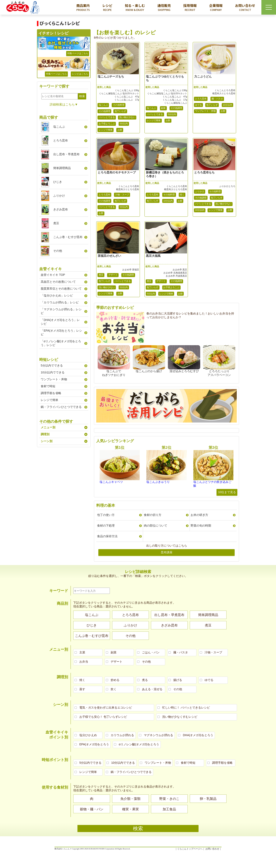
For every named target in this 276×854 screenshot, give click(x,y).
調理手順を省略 (51, 393)
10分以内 (227, 105)
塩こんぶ (103, 105)
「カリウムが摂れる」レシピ (60, 302)
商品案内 (83, 7)
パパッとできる (107, 117)
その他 (57, 250)
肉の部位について (155, 525)
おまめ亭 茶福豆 (130, 269)
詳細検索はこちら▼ (64, 104)
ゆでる (198, 105)
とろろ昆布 (200, 98)
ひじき (57, 181)
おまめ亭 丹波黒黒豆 (176, 276)
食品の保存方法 (107, 536)
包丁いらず (120, 111)
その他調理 (104, 111)
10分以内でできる (53, 372)
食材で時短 (48, 386)
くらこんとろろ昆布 (225, 90)
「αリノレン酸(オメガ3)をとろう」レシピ (61, 343)
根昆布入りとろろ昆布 (223, 93)
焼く (182, 194)
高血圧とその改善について (58, 281)
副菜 (163, 108)
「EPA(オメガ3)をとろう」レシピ (61, 332)
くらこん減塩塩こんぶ (175, 103)
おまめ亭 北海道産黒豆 (175, 272)
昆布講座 (166, 552)
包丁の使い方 (106, 515)
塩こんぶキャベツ (111, 482)
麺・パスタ (217, 98)
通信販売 (164, 7)
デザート (113, 275)
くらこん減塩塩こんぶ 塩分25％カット (119, 93)
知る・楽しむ (135, 7)
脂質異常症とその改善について (61, 288)
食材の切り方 (152, 515)
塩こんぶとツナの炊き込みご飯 (212, 483)
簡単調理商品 (62, 168)
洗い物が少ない (127, 117)
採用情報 (190, 7)
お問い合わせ (245, 7)
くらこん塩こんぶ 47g (126, 96)
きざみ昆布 (60, 209)
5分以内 (124, 123)
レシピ (107, 7)
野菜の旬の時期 (201, 525)
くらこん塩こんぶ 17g (126, 99)
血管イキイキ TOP (53, 274)
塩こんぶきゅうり (158, 482)
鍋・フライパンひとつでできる (61, 407)
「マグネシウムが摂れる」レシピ (61, 311)
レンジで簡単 (106, 130)
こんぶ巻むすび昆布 (67, 237)
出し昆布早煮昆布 (66, 154)
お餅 (120, 130)
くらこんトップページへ (190, 849)
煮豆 (101, 275)
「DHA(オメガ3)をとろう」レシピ (60, 321)
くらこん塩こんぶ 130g (127, 90)
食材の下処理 (106, 525)
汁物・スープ (122, 194)
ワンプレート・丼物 (205, 111)
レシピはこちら (80, 74)
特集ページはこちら (77, 53)
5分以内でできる (52, 365)
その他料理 (118, 105)
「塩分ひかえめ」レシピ (57, 295)
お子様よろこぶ (107, 123)
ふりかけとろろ (227, 186)
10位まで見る (227, 492)
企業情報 (216, 7)
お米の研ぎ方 (199, 515)
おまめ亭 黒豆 (180, 269)
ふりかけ (199, 191)
